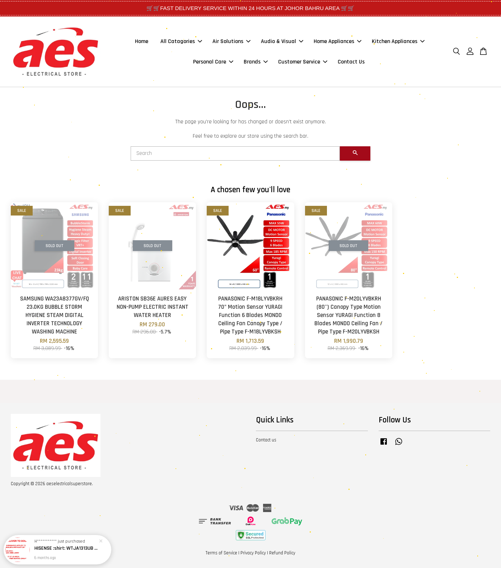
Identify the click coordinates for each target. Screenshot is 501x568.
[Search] (235, 153)
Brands (256, 62)
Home (141, 41)
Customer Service (302, 62)
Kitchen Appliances (398, 41)
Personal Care (213, 62)
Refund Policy (282, 553)
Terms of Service (221, 553)
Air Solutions (231, 41)
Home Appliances (337, 41)
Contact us (266, 440)
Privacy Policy (253, 553)
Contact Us (351, 62)
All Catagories (181, 41)
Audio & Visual (282, 41)
